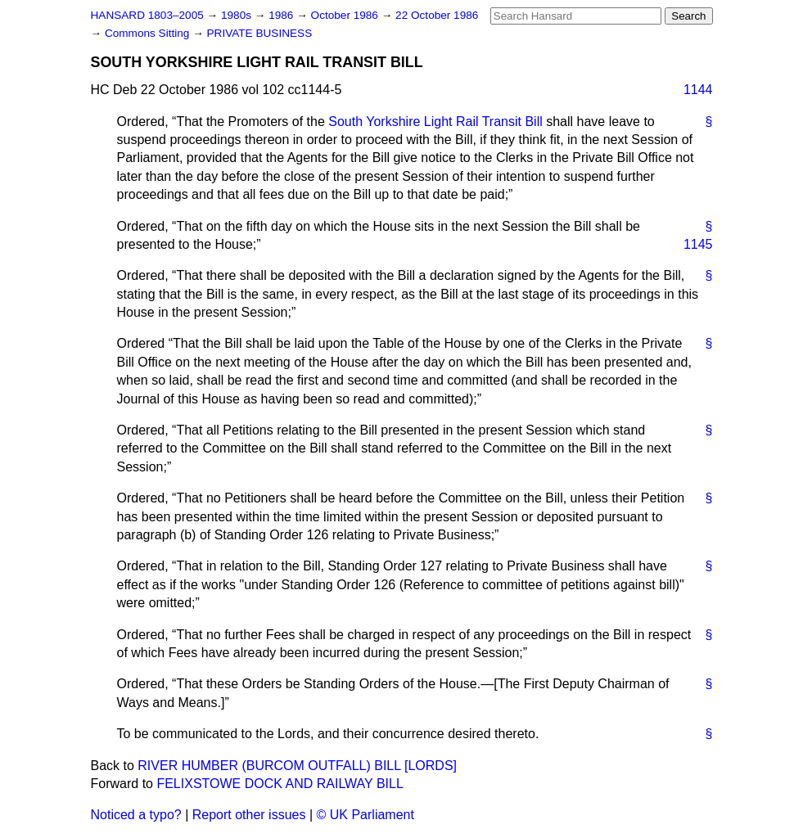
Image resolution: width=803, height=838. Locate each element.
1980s (238, 15)
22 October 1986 (436, 15)
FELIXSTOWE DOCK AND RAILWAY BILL (279, 784)
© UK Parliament (365, 815)
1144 (698, 90)
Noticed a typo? (136, 815)
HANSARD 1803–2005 (147, 15)
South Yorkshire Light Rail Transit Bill (435, 121)
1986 (282, 15)
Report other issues (249, 815)
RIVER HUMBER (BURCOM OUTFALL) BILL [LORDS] (297, 766)
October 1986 (346, 15)
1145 (698, 244)
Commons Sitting (148, 33)
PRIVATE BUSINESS (260, 33)
